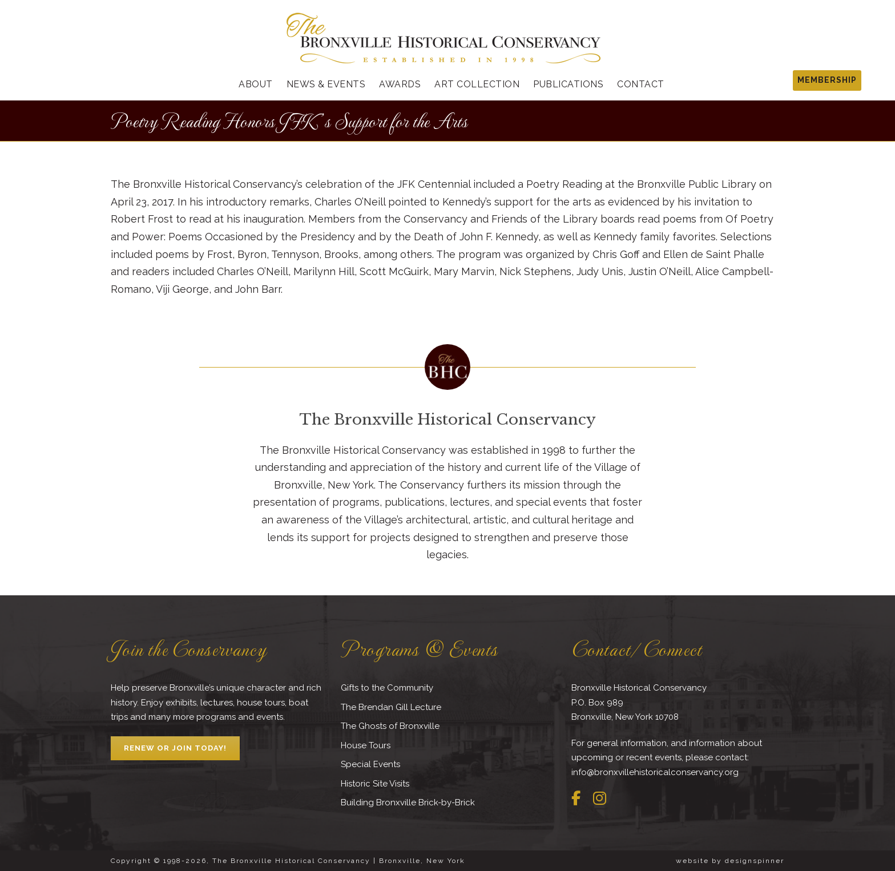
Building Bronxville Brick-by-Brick (408, 802)
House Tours (365, 745)
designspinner (754, 861)
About (256, 84)
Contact (640, 84)
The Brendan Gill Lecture (391, 707)
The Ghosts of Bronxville (390, 726)
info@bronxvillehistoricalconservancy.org (655, 772)
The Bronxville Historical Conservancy (447, 419)
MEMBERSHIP (827, 79)
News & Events (326, 84)
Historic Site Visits (375, 784)
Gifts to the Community (387, 688)
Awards (400, 84)
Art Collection (476, 84)
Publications (568, 84)
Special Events (370, 764)
